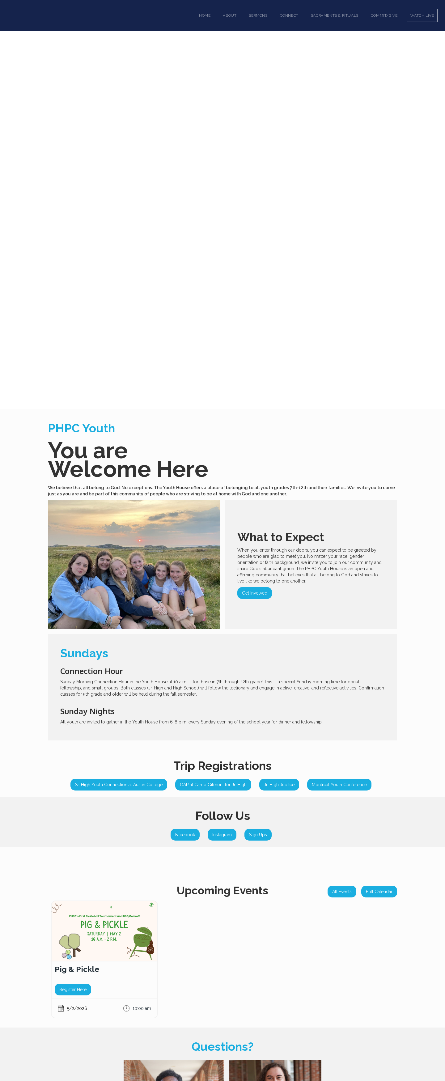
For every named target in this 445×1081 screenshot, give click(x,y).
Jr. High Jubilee (279, 784)
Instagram (222, 834)
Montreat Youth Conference (339, 784)
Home (204, 15)
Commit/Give (384, 15)
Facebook (185, 834)
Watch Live (422, 15)
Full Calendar (379, 891)
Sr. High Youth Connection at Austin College (119, 784)
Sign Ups (258, 834)
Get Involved (254, 593)
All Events (342, 891)
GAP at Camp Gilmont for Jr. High (213, 784)
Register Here (73, 989)
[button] (230, 15)
